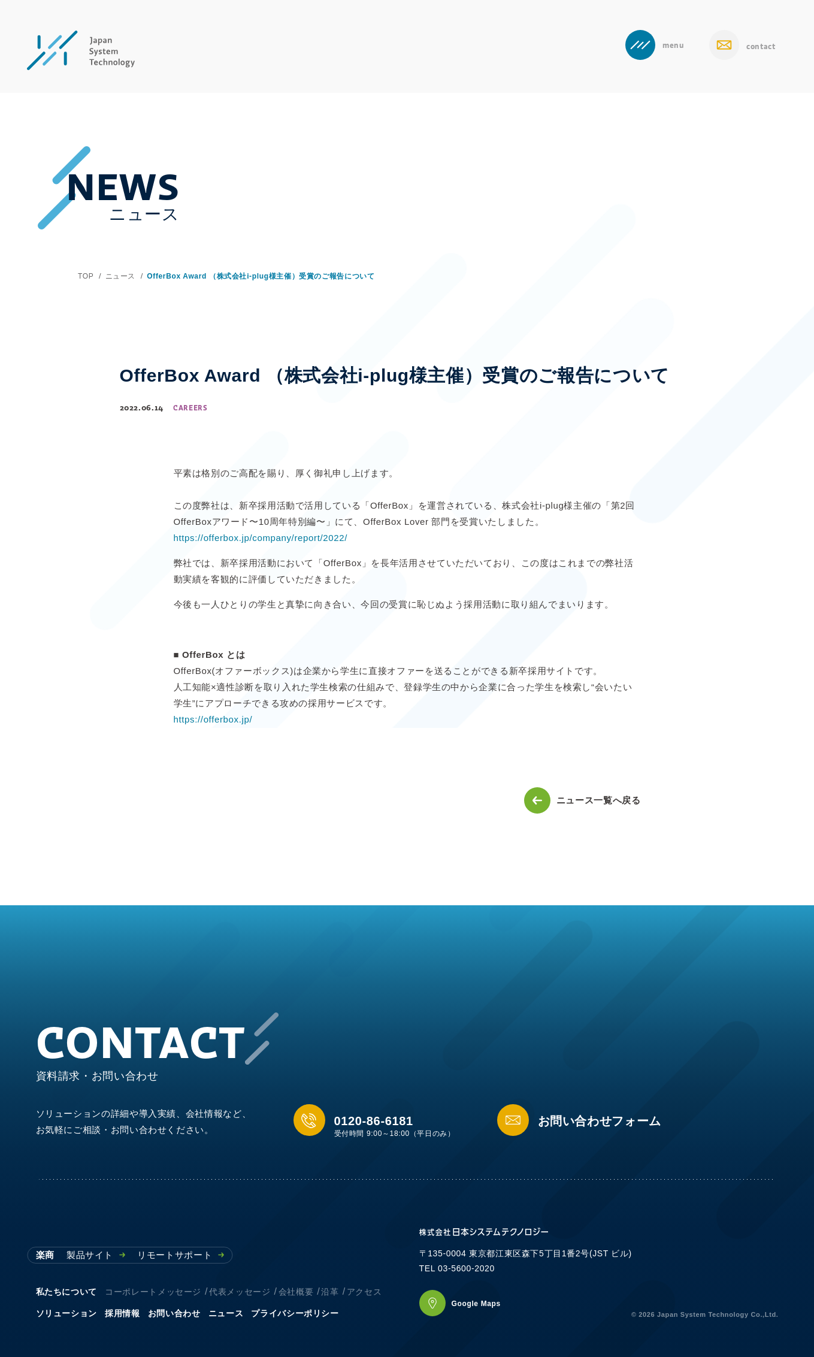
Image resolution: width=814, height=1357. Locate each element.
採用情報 (122, 1313)
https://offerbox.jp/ (213, 719)
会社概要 (296, 1291)
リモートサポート (180, 1255)
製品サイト (95, 1255)
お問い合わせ (174, 1313)
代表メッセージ (239, 1291)
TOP (85, 276)
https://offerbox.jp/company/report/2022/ (260, 538)
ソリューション (66, 1313)
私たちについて (66, 1291)
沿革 (329, 1291)
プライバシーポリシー (294, 1313)
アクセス (364, 1291)
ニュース (120, 276)
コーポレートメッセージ (153, 1291)
